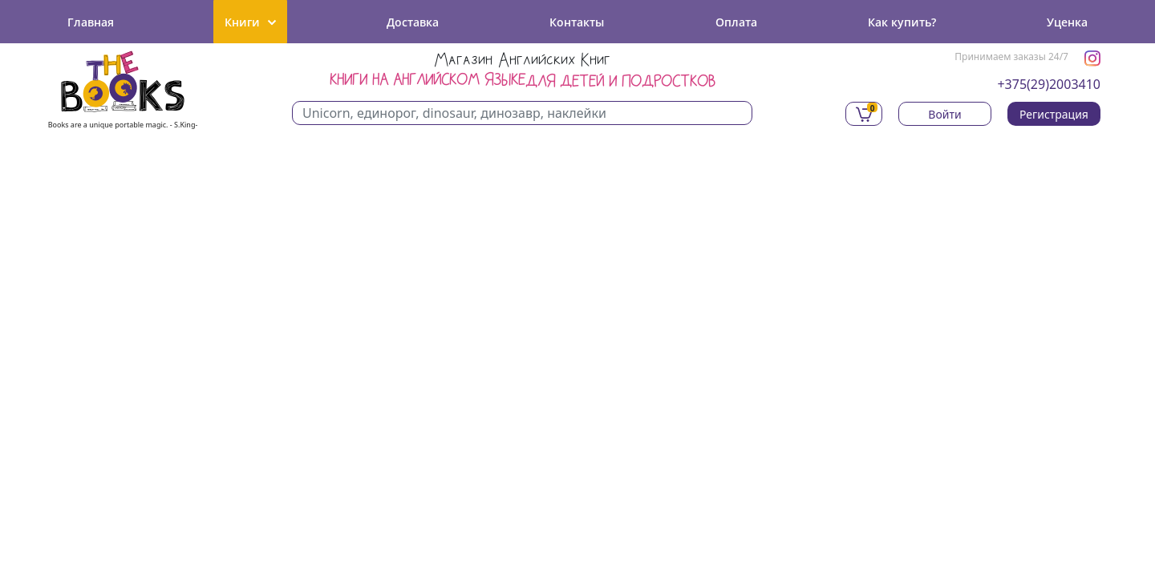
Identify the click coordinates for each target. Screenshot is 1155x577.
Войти (944, 114)
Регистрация (1053, 114)
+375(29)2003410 (1048, 84)
